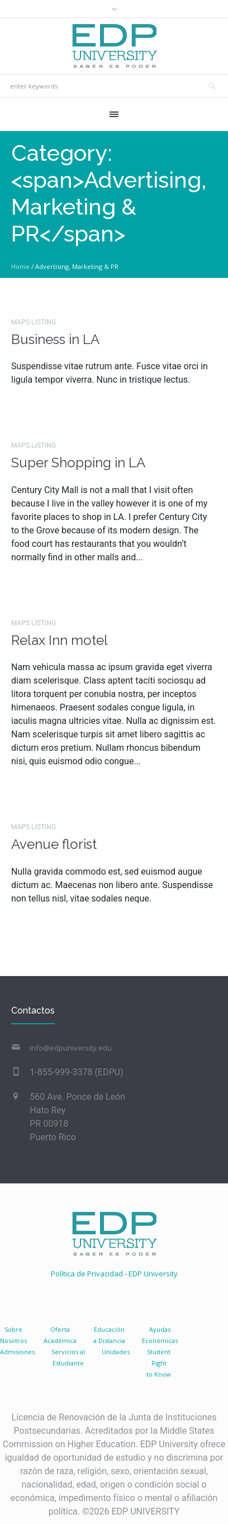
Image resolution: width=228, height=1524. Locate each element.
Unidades (116, 1352)
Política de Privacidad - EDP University (114, 1274)
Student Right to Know (158, 1363)
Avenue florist (54, 844)
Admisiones (17, 1352)
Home (20, 266)
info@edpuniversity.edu (71, 1048)
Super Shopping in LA (78, 462)
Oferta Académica (60, 1335)
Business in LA (55, 339)
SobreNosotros (13, 1335)
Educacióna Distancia (109, 1335)
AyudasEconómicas (160, 1335)
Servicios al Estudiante (68, 1357)
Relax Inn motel (59, 640)
